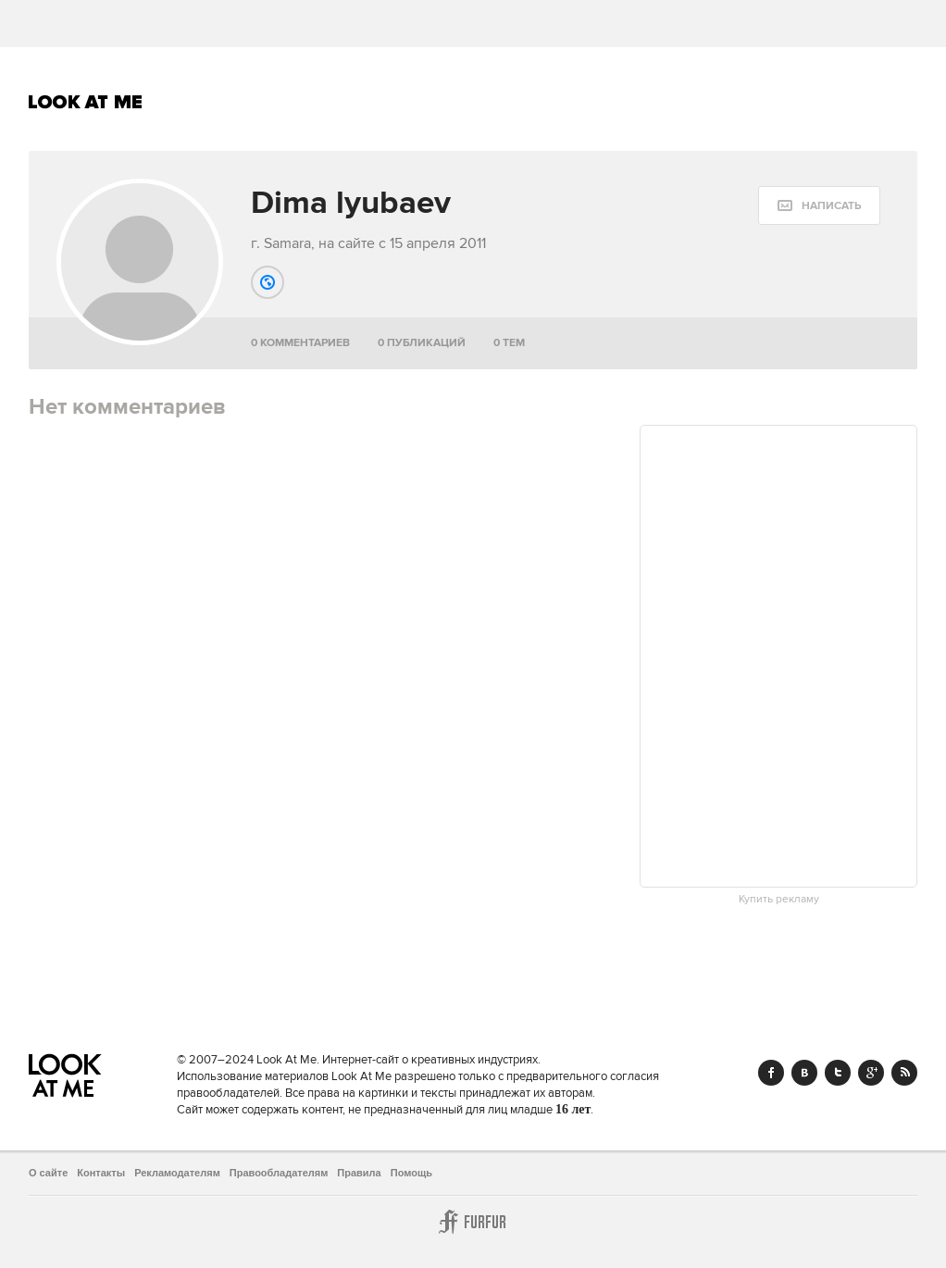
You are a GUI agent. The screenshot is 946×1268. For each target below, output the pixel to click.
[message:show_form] (819, 205)
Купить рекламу (779, 899)
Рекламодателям (177, 1172)
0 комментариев (300, 343)
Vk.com (804, 1073)
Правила (358, 1172)
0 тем (509, 343)
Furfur (473, 1222)
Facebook (771, 1073)
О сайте (48, 1172)
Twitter (838, 1073)
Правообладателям (279, 1172)
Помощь (411, 1172)
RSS (904, 1073)
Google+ (871, 1073)
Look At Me (86, 101)
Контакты (101, 1172)
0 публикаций (422, 343)
